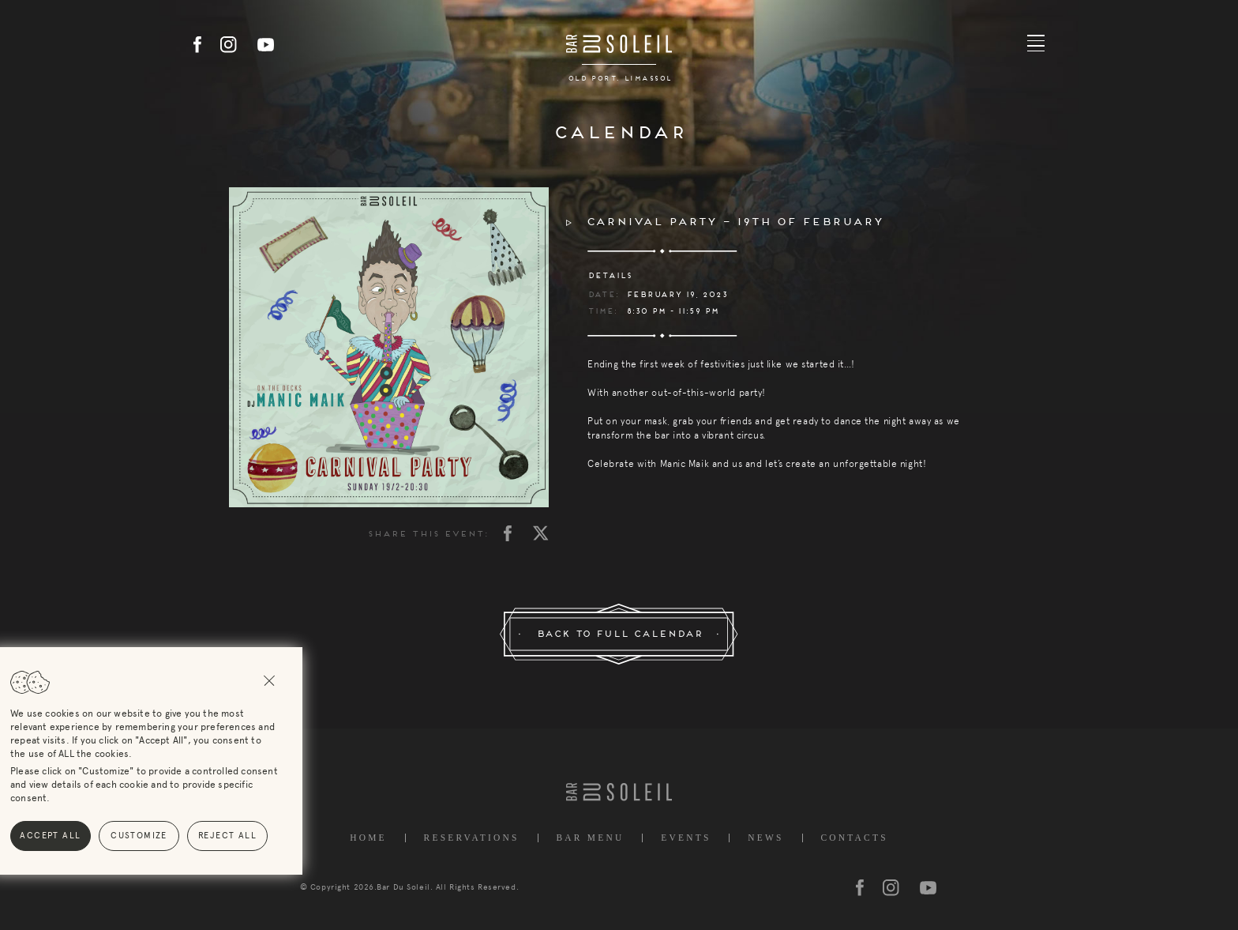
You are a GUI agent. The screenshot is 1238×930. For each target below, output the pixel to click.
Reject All (109, 835)
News (765, 838)
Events (686, 838)
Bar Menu (590, 838)
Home (368, 838)
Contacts (853, 838)
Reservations (472, 838)
